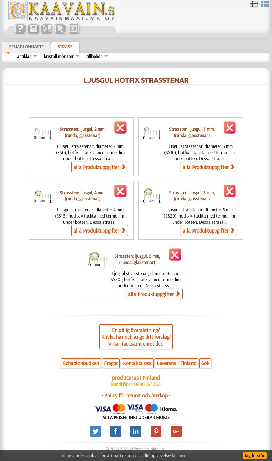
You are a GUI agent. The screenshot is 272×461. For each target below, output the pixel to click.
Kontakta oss (137, 363)
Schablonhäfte (26, 47)
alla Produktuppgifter (99, 167)
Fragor (111, 363)
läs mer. (179, 455)
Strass (65, 47)
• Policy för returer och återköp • (136, 395)
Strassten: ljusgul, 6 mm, (137, 259)
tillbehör (94, 56)
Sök (205, 363)
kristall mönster (59, 56)
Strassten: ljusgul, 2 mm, (82, 132)
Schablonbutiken (81, 363)
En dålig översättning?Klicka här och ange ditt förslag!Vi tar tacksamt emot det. (136, 336)
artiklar (24, 56)
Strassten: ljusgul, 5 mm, (192, 196)
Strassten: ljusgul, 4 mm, (82, 196)
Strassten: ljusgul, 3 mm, (192, 132)
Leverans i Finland (176, 363)
